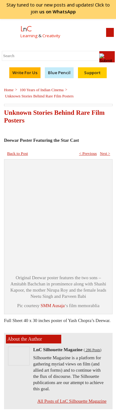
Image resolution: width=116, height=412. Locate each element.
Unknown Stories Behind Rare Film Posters (39, 96)
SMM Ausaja (53, 305)
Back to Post (17, 153)
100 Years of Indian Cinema (41, 90)
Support (92, 72)
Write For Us (24, 72)
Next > (105, 153)
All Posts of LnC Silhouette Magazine (72, 401)
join (58, 11)
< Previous (88, 153)
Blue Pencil (59, 72)
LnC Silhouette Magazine (58, 349)
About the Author (24, 339)
